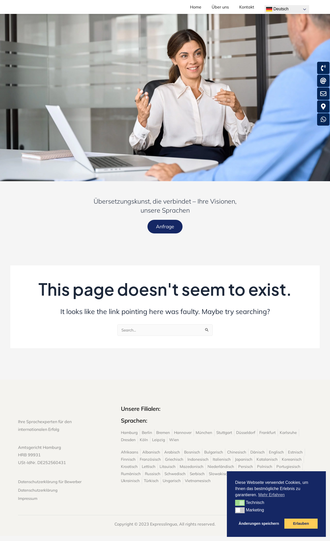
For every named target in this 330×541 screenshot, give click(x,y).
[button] (240, 502)
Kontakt (246, 9)
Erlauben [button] (301, 523)
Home (195, 9)
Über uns (220, 9)
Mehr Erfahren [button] (271, 495)
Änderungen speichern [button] (259, 523)
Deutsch (277, 9)
